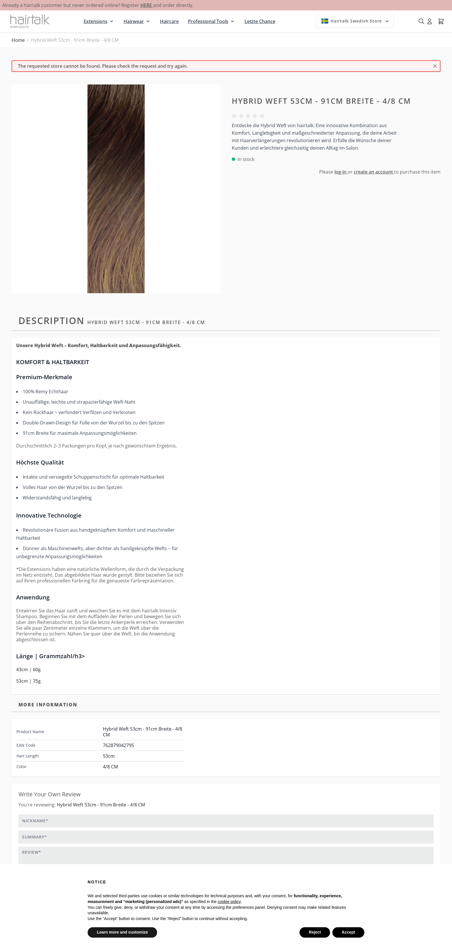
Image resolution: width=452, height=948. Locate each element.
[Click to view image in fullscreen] (116, 188)
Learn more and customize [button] (122, 932)
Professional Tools (208, 21)
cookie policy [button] (229, 901)
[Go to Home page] (30, 21)
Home (18, 40)
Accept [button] (348, 932)
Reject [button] (315, 932)
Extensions (96, 21)
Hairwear (134, 21)
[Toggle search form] (421, 21)
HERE (146, 5)
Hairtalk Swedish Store (355, 21)
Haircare (169, 21)
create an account (374, 172)
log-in (341, 172)
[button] (249, 115)
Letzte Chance (259, 21)
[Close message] (435, 66)
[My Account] (429, 21)
